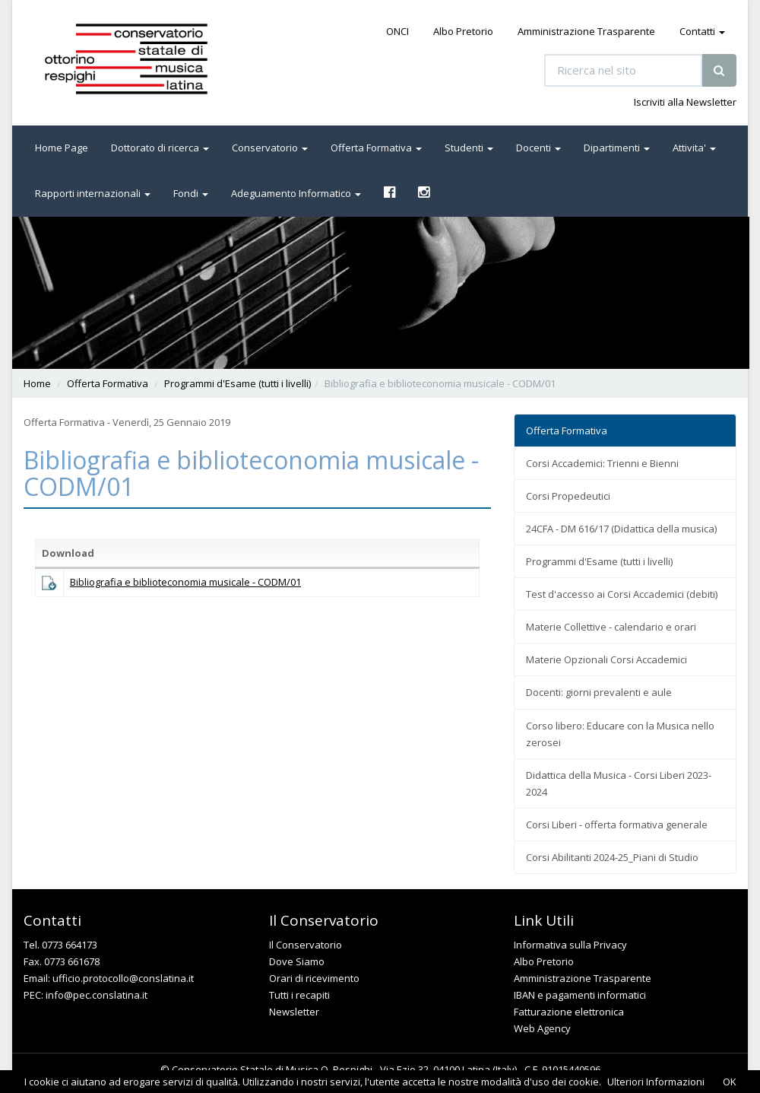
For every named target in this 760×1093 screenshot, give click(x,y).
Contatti (702, 31)
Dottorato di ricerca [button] (160, 147)
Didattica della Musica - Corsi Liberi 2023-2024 (618, 783)
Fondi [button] (190, 193)
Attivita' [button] (694, 147)
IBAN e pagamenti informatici (580, 995)
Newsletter (294, 1011)
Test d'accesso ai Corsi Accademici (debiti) (621, 594)
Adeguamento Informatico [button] (296, 193)
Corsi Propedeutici (568, 496)
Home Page (61, 147)
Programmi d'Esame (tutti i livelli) (237, 383)
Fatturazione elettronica (569, 1011)
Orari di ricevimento (314, 978)
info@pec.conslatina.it (96, 995)
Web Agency (542, 1028)
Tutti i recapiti (299, 995)
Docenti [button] (538, 147)
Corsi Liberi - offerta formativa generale (617, 824)
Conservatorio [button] (270, 147)
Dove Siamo (297, 961)
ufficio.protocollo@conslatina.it (123, 978)
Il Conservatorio (305, 945)
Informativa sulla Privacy (570, 945)
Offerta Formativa (107, 383)
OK (729, 1081)
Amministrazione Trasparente (586, 31)
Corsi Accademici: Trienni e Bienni (602, 463)
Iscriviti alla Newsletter (685, 102)
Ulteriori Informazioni (656, 1081)
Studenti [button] (469, 147)
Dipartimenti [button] (617, 147)
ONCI (397, 31)
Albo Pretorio (463, 31)
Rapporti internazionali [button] (92, 193)
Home (37, 383)
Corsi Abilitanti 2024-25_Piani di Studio (612, 857)
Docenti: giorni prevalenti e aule (599, 692)
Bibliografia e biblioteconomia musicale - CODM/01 (185, 582)
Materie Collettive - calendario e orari (611, 627)
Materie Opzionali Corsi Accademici (606, 659)
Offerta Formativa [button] (376, 147)
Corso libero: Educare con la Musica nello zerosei (620, 734)
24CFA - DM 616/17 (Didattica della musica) (621, 528)
